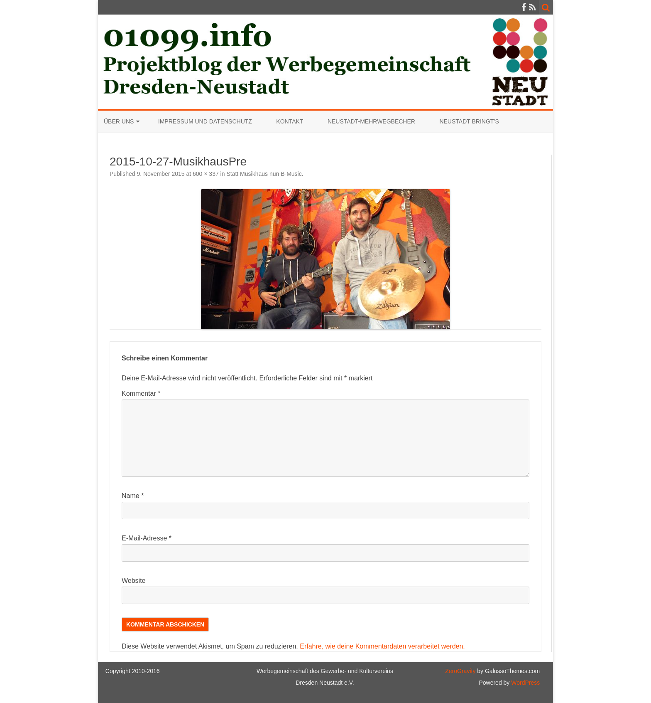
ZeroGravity (460, 671)
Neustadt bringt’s (469, 121)
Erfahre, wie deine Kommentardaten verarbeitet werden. (382, 646)
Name (133, 495)
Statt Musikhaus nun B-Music (263, 173)
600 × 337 (206, 173)
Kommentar (141, 393)
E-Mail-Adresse (146, 538)
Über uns (119, 121)
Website (134, 580)
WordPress (524, 682)
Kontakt (289, 121)
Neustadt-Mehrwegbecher (371, 121)
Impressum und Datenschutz (205, 121)
